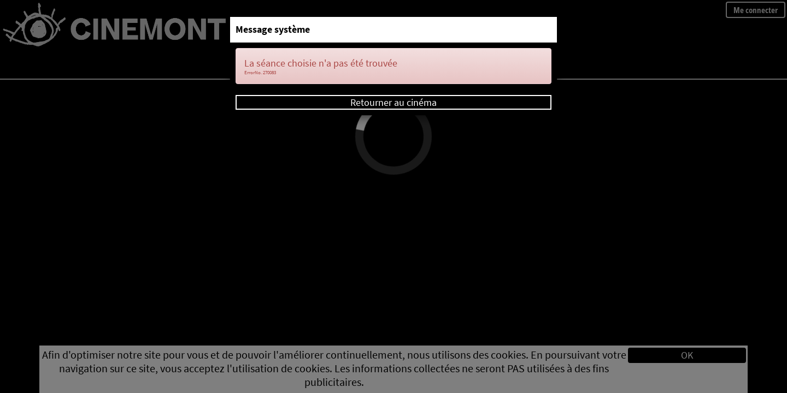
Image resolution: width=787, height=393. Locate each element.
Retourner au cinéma (393, 102)
